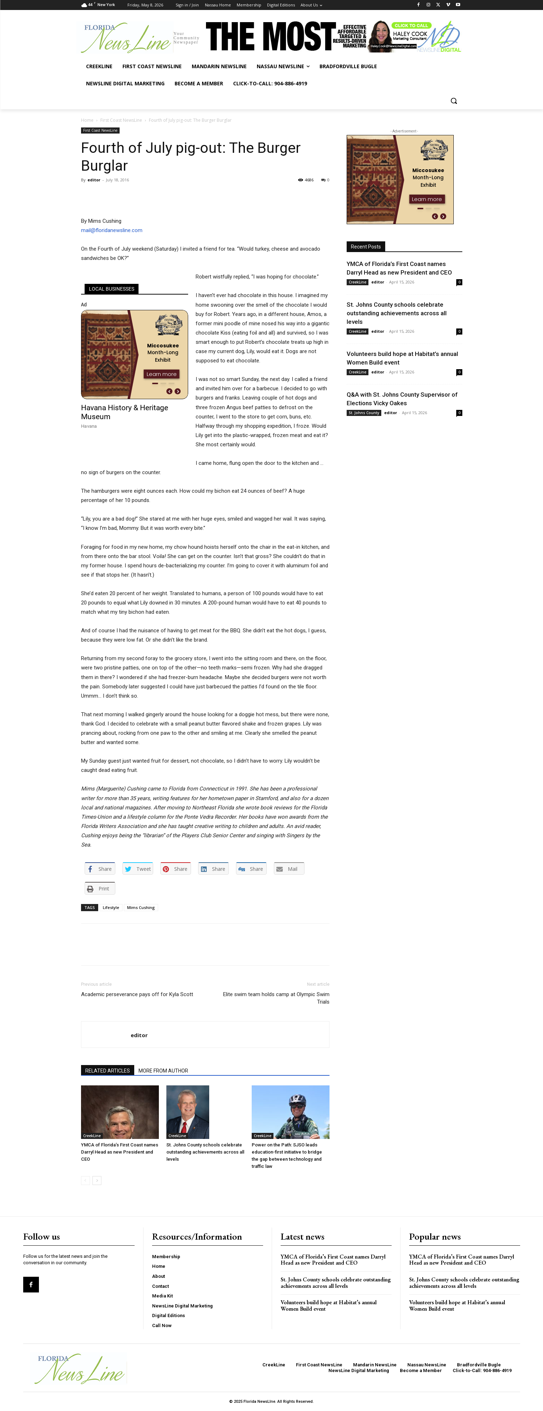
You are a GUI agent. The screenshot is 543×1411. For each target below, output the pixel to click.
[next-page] (96, 1180)
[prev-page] (85, 1180)
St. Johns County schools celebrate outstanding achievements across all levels (205, 1152)
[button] (453, 100)
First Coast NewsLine (121, 120)
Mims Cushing (141, 907)
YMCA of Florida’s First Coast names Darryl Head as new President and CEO (119, 1152)
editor (93, 179)
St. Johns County (364, 412)
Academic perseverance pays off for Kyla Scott (137, 994)
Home (87, 120)
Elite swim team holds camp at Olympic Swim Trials (276, 998)
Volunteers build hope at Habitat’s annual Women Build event (329, 1305)
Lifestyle (111, 907)
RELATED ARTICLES (107, 1071)
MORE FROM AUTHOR (163, 1071)
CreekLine (92, 1135)
